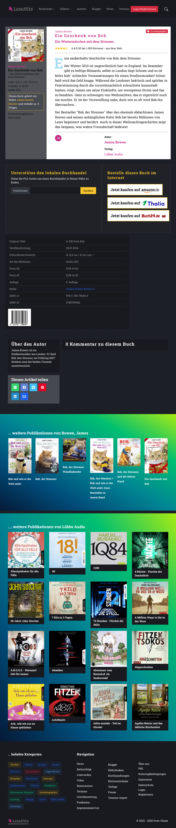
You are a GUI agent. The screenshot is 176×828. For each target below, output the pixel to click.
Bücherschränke (118, 781)
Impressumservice (88, 808)
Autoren (81, 9)
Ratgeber (15, 779)
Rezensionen (85, 786)
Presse (112, 792)
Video (80, 781)
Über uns (143, 764)
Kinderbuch (32, 772)
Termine (124, 9)
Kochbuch (31, 779)
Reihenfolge (84, 769)
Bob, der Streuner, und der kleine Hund (128, 477)
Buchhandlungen (118, 776)
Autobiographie (157, 31)
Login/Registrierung (144, 9)
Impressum (145, 780)
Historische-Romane (22, 792)
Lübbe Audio (113, 155)
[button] (165, 9)
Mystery (15, 772)
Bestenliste (45, 9)
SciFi (42, 799)
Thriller (14, 765)
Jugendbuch (52, 772)
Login (141, 790)
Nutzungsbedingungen (152, 774)
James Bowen (115, 143)
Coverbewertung (87, 797)
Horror (28, 765)
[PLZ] (55, 191)
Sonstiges (15, 806)
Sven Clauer (160, 821)
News (110, 9)
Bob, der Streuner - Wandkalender (74, 470)
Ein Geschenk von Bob (156, 482)
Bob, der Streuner (46, 479)
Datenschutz (145, 785)
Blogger (96, 9)
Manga (30, 799)
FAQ (140, 769)
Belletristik (57, 799)
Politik (35, 786)
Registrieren (145, 795)
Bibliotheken (116, 770)
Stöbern (64, 9)
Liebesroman (17, 786)
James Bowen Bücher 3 (80, 289)
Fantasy (48, 779)
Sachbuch (50, 786)
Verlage (112, 787)
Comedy (15, 799)
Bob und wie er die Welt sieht (19, 482)
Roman (42, 765)
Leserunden (84, 775)
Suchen (88, 191)
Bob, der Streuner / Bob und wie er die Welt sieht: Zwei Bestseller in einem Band (101, 488)
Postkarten (83, 803)
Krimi (56, 765)
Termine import (117, 798)
